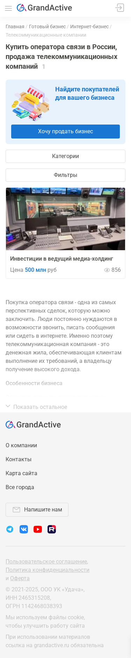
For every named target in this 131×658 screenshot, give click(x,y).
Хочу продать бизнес (65, 131)
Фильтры (65, 175)
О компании (21, 445)
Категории (65, 156)
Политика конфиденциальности (47, 570)
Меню (8, 8)
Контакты (18, 459)
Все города (20, 487)
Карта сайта (21, 473)
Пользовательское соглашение (46, 561)
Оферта (20, 578)
